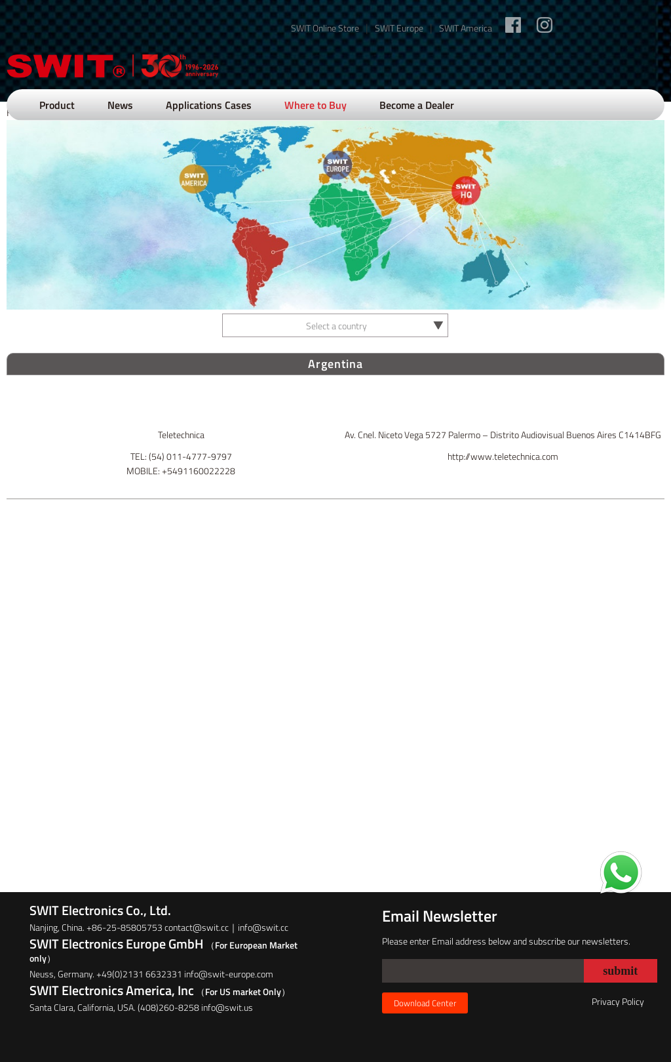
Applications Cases (209, 105)
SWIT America (465, 28)
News (120, 105)
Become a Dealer (416, 105)
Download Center (425, 1003)
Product (57, 105)
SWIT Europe (399, 28)
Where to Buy (315, 105)
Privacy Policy (618, 1001)
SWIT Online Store (325, 28)
